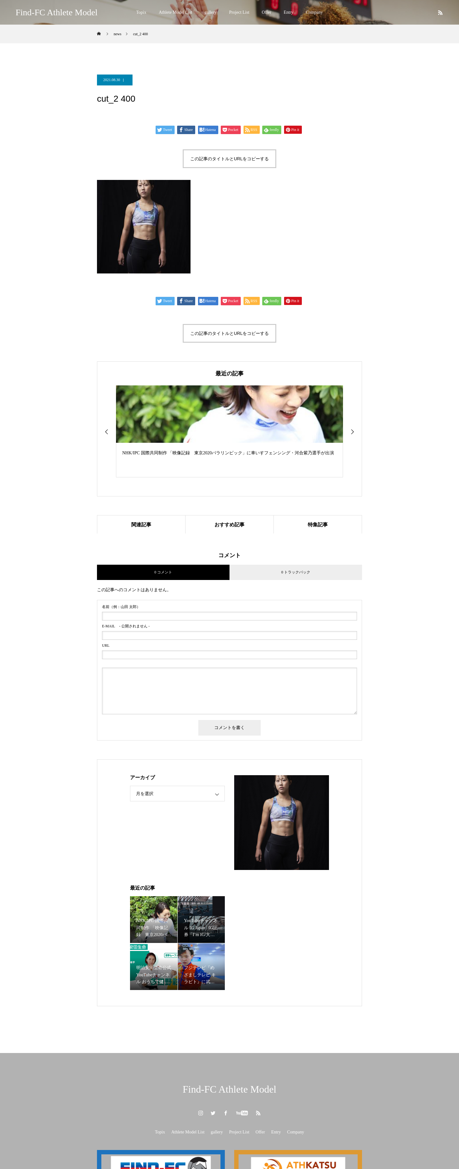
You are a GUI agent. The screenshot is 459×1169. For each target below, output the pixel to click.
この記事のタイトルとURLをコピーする (229, 158)
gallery (211, 12)
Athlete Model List (175, 12)
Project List (239, 12)
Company (314, 12)
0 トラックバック (295, 572)
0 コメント (163, 572)
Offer (266, 12)
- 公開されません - (126, 626)
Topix (141, 12)
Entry (288, 12)
